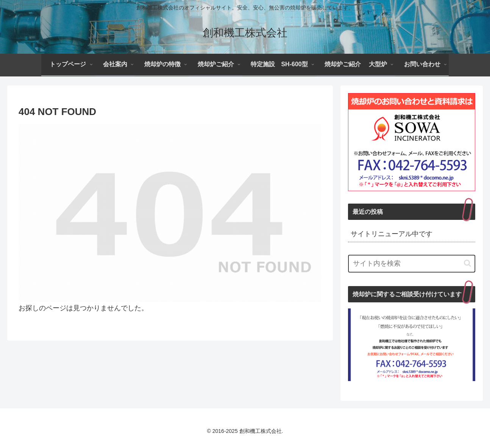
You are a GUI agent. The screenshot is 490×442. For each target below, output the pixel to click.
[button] (467, 263)
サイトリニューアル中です (391, 234)
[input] (411, 263)
